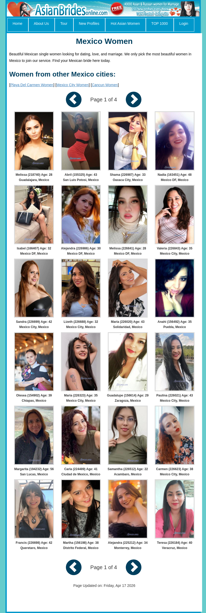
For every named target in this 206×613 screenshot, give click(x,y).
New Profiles (89, 23)
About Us (41, 23)
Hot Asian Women (125, 23)
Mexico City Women (73, 85)
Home (17, 23)
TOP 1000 (159, 23)
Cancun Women (105, 85)
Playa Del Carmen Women (31, 85)
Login (183, 23)
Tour (63, 23)
